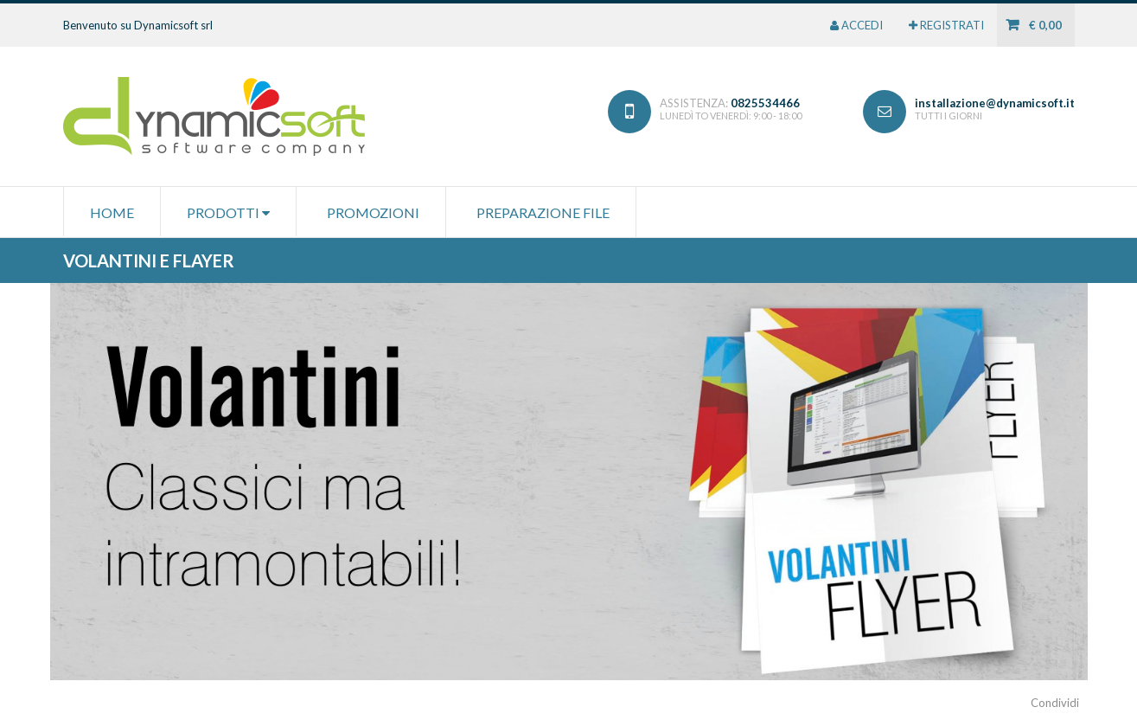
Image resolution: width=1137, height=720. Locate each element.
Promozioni (373, 212)
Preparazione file (543, 212)
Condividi (1055, 703)
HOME (112, 212)
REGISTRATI (946, 25)
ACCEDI (856, 25)
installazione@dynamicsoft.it (995, 103)
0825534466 (765, 103)
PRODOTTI (228, 212)
